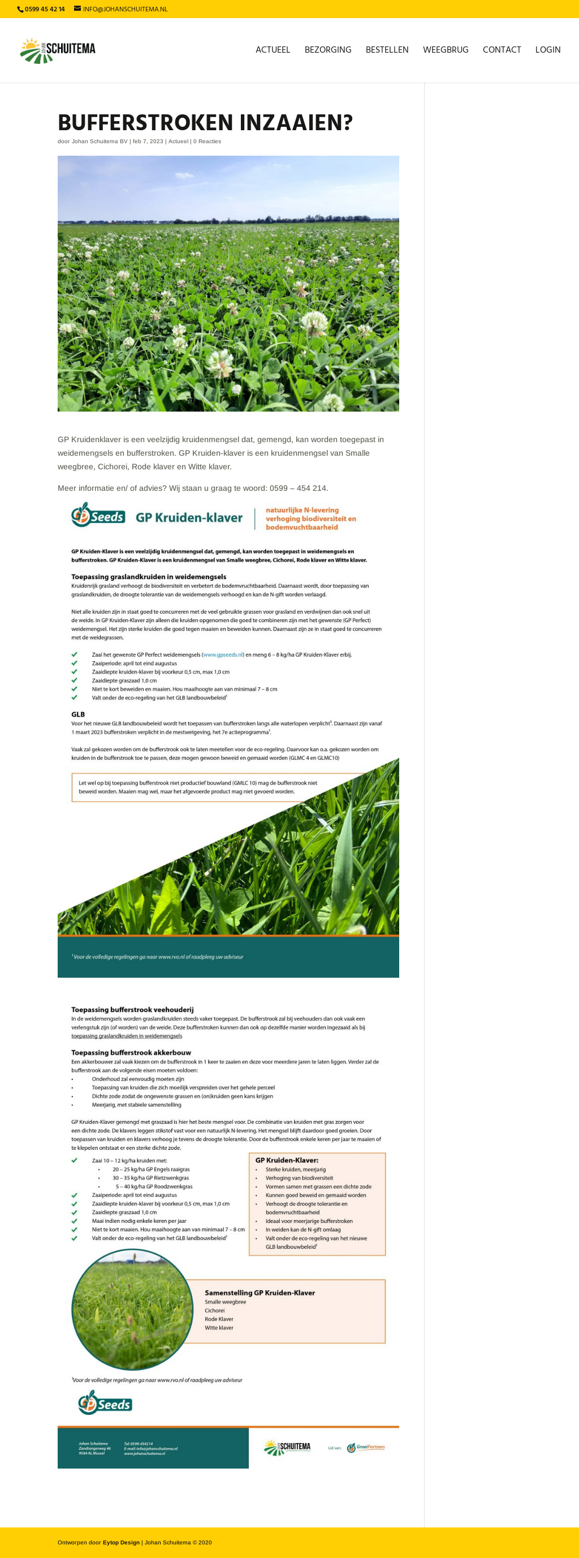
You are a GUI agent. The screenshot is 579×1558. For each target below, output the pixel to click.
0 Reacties (207, 141)
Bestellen (387, 52)
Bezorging (328, 52)
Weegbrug (446, 52)
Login (548, 52)
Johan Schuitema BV (100, 141)
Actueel (273, 52)
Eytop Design (121, 1542)
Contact (502, 52)
